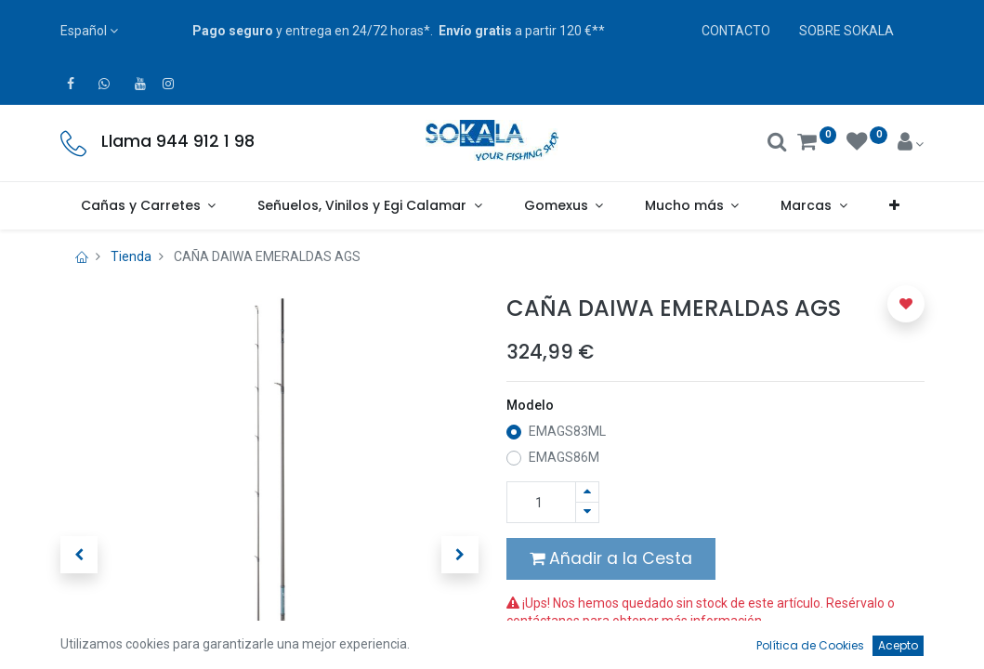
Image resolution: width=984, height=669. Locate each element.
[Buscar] (777, 144)
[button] (894, 206)
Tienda (131, 256)
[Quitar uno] (587, 512)
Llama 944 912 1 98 (178, 141)
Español (83, 30)
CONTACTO (736, 30)
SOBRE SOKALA (846, 30)
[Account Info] (911, 144)
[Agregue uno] (587, 492)
